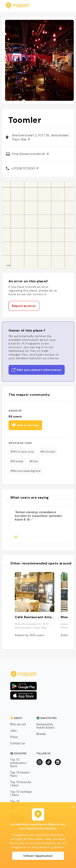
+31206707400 (24, 168)
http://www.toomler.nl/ (30, 154)
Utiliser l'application (38, 856)
